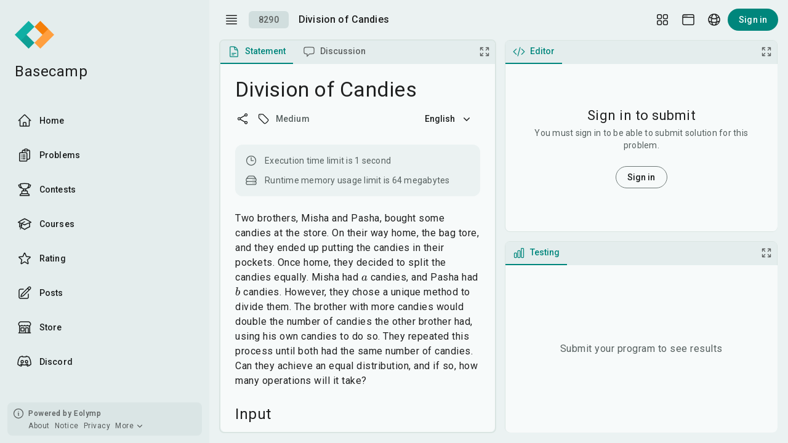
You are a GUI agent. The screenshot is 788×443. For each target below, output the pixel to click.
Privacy (97, 425)
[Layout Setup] (662, 19)
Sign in (753, 20)
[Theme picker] (688, 19)
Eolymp (87, 413)
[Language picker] (714, 19)
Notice (67, 425)
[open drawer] (231, 19)
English (449, 119)
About (39, 425)
